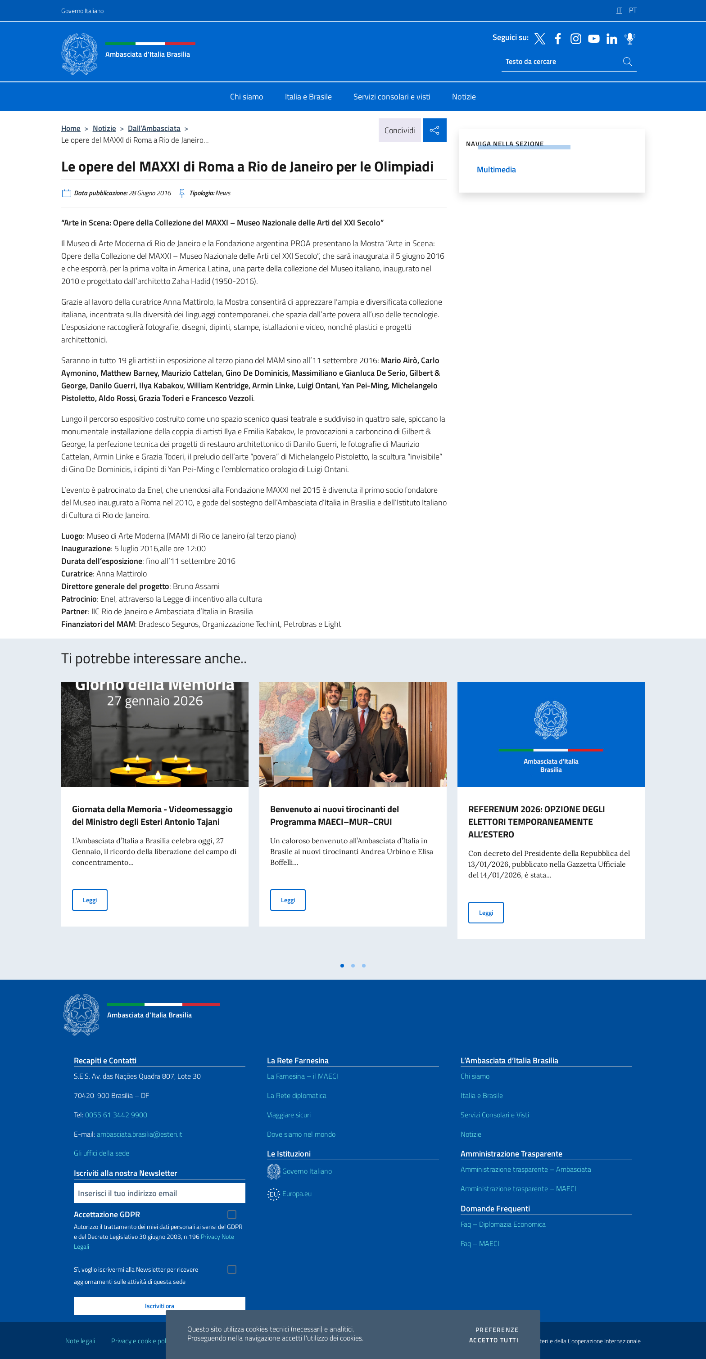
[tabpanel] (155, 819)
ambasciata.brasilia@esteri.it (139, 1134)
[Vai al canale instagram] (574, 37)
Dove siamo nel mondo (301, 1134)
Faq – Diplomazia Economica (503, 1224)
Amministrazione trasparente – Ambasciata (526, 1169)
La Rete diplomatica (296, 1095)
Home (71, 128)
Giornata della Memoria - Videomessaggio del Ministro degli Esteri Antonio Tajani (152, 815)
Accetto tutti (494, 1340)
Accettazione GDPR (107, 1214)
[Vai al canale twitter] (538, 37)
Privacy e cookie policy (142, 1341)
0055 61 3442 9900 (115, 1114)
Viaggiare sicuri (289, 1114)
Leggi (95, 899)
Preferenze (497, 1330)
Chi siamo (475, 1076)
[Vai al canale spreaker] (628, 37)
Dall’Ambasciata (154, 128)
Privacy (210, 1236)
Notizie (104, 128)
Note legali (80, 1341)
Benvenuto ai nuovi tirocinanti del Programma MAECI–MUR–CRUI (334, 815)
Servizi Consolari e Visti (495, 1114)
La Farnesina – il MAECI (302, 1076)
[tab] (342, 966)
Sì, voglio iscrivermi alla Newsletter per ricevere (136, 1269)
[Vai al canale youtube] (592, 37)
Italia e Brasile (482, 1095)
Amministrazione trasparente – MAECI (518, 1188)
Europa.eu (289, 1193)
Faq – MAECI (480, 1243)
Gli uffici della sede (101, 1153)
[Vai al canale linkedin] (610, 37)
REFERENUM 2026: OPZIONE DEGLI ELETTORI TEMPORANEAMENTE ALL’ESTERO (536, 821)
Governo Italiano (82, 10)
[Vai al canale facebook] (556, 37)
